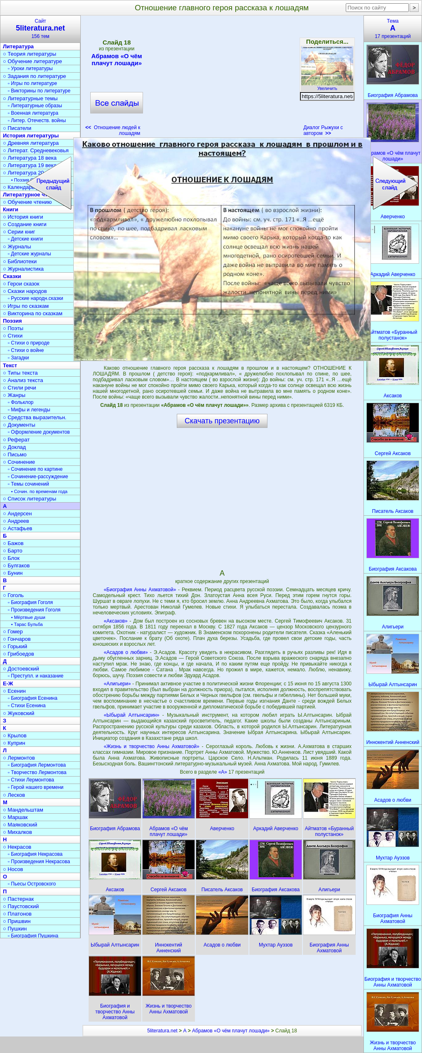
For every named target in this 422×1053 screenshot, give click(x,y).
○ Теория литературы (29, 54)
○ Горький (15, 646)
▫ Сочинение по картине (35, 469)
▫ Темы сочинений (28, 484)
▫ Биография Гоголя (30, 602)
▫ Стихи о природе (28, 343)
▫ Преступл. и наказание (35, 676)
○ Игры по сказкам (26, 306)
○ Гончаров (16, 639)
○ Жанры (14, 395)
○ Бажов (13, 543)
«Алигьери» (117, 684)
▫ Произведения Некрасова (39, 861)
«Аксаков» (116, 621)
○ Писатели (17, 128)
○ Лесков (14, 795)
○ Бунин (13, 573)
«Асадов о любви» (126, 652)
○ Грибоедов (18, 654)
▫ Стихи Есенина (27, 705)
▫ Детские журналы (29, 254)
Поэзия (12, 321)
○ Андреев (16, 521)
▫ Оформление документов (39, 432)
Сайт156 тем (40, 28)
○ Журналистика (23, 269)
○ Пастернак (18, 899)
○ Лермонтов (19, 758)
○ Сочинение (19, 462)
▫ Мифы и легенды (29, 410)
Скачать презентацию (222, 421)
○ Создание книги (25, 224)
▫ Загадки (18, 358)
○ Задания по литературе (34, 76)
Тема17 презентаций (393, 28)
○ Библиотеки (20, 261)
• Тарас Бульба (27, 624)
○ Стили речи (19, 388)
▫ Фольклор (20, 402)
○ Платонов (17, 914)
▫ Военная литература (33, 113)
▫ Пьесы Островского (32, 884)
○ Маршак (15, 817)
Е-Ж (8, 683)
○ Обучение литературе (32, 61)
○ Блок (11, 558)
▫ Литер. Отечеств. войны (37, 120)
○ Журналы (17, 246)
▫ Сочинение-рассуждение (38, 476)
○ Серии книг (19, 232)
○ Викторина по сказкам (32, 313)
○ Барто (12, 551)
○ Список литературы (29, 499)
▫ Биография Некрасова (35, 854)
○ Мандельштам (23, 810)
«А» (223, 772)
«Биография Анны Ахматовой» (140, 590)
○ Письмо (15, 454)
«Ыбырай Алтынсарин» (131, 715)
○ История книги (23, 217)
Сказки (12, 276)
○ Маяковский (20, 825)
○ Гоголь (13, 595)
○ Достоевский (21, 669)
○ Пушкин (15, 929)
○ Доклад (14, 447)
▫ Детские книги (25, 239)
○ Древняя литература (31, 143)
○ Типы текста (20, 373)
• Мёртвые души (28, 617)
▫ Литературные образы (35, 106)
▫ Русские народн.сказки (35, 298)
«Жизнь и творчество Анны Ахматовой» (151, 746)
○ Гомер (13, 631)
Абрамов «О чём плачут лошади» (116, 59)
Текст (10, 365)
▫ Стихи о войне (26, 350)
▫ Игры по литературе (32, 83)
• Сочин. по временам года (39, 491)
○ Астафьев (17, 528)
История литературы (31, 135)
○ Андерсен (17, 513)
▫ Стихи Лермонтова (31, 780)
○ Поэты (13, 328)
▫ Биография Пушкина (33, 936)
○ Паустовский (21, 906)
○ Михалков (17, 832)
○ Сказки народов (25, 291)
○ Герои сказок (21, 284)
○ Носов (13, 869)
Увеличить (327, 86)
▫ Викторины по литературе (39, 91)
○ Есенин (14, 691)
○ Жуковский (18, 713)
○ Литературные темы (30, 98)
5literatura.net (162, 1031)
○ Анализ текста (23, 380)
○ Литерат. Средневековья (36, 150)
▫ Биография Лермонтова (37, 765)
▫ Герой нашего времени (35, 787)
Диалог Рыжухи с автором (323, 130)
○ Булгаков (16, 565)
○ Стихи (13, 336)
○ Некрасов (17, 847)
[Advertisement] (221, 78)
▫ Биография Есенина (32, 698)
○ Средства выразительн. (34, 417)
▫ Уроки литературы (30, 68)
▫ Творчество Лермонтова (37, 772)
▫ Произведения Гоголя (34, 610)
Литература (18, 46)
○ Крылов (14, 735)
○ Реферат (16, 440)
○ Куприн (14, 743)
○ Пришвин (16, 921)
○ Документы (19, 425)
